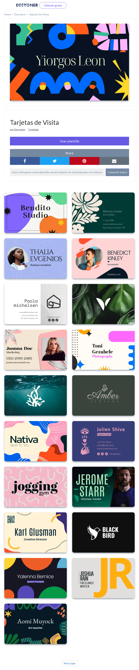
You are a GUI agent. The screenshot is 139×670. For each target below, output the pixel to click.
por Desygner (17, 129)
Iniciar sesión (24, 5)
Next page (69, 663)
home (7, 14)
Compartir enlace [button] (117, 172)
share (69, 153)
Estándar (34, 129)
